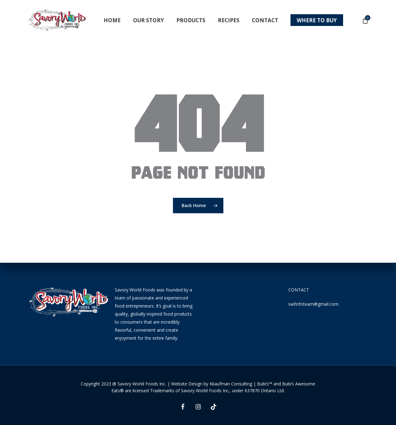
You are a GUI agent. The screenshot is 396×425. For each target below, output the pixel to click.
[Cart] (365, 20)
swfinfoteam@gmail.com (313, 304)
